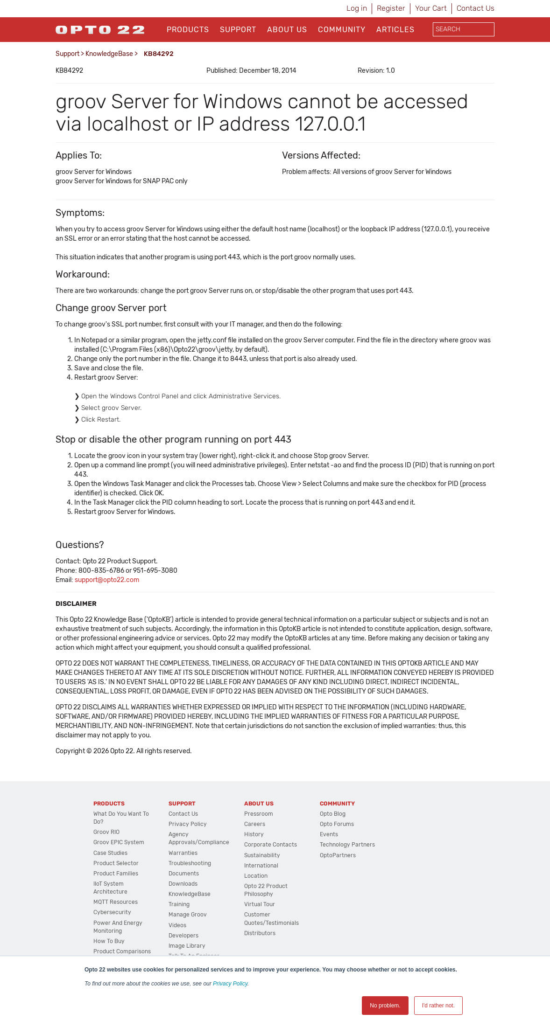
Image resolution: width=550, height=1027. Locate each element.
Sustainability (262, 855)
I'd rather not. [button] (438, 1005)
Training (179, 904)
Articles (395, 29)
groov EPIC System (118, 842)
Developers (183, 935)
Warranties (183, 853)
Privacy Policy (230, 983)
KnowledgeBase (109, 54)
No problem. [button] (385, 1005)
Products (188, 29)
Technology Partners (347, 844)
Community (342, 29)
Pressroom (258, 814)
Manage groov (188, 914)
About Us (287, 29)
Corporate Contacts (270, 844)
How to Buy (109, 941)
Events (329, 834)
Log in (356, 8)
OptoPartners (338, 855)
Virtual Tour (259, 904)
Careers (254, 824)
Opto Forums (337, 824)
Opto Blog (333, 814)
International (261, 865)
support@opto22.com (107, 580)
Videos (177, 925)
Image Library (187, 946)
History (254, 834)
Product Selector (116, 863)
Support (238, 29)
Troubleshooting (190, 863)
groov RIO (106, 832)
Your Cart (431, 8)
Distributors (259, 933)
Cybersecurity (112, 912)
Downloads (183, 884)
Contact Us (475, 8)
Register (391, 8)
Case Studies (110, 853)
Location (256, 876)
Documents (184, 873)
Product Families (115, 873)
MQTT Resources (115, 902)
